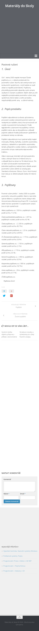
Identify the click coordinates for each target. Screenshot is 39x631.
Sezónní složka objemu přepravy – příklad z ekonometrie (9, 334)
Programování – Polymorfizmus (14, 566)
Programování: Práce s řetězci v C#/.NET (17, 561)
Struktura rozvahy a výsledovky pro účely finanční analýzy (27, 334)
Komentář (7, 479)
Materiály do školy (19, 5)
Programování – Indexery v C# (14, 571)
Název (6, 494)
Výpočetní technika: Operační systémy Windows (20, 551)
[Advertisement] (19, 32)
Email (22, 494)
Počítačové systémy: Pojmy (12, 556)
